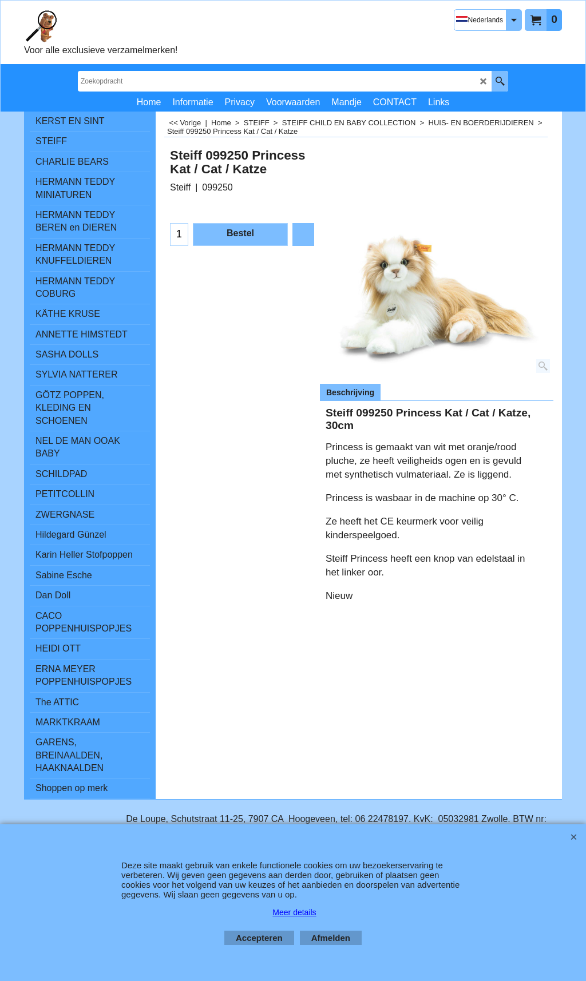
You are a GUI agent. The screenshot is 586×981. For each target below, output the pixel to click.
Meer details (294, 912)
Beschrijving (350, 392)
